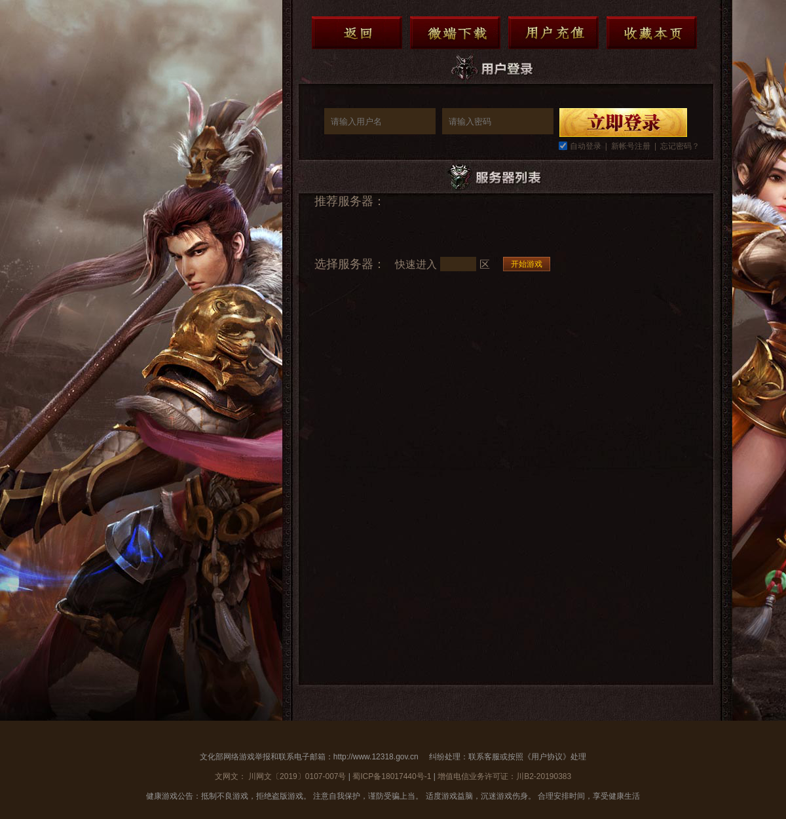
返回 (357, 32)
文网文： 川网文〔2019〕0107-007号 (281, 776)
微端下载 (455, 32)
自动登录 (585, 146)
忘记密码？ (680, 146)
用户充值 (553, 32)
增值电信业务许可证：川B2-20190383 (504, 776)
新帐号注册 (630, 146)
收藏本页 (652, 32)
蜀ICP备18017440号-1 (391, 776)
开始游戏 (526, 264)
